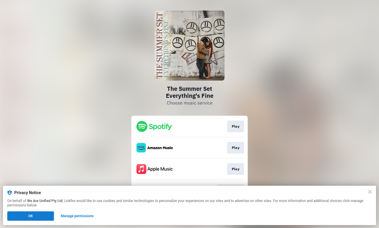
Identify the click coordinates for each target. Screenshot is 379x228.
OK (30, 216)
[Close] (370, 191)
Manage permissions (77, 216)
